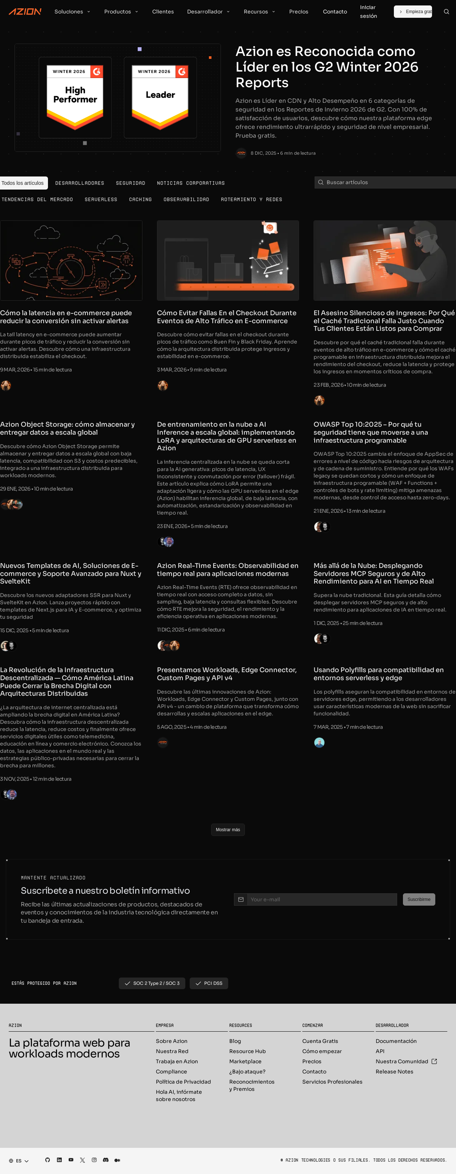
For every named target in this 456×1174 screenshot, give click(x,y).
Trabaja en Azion (177, 1061)
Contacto (314, 1071)
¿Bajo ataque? (247, 1071)
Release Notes (394, 1071)
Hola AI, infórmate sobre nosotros (179, 1095)
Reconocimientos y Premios (252, 1085)
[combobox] (16, 1161)
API (380, 1051)
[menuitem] (80, 183)
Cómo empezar (322, 1051)
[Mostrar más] (228, 830)
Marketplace (245, 1061)
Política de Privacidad (183, 1081)
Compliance (171, 1071)
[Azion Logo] (25, 11)
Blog (235, 1041)
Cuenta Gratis (320, 1041)
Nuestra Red (172, 1051)
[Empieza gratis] (413, 11)
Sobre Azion (171, 1041)
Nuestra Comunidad (406, 1061)
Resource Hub (247, 1051)
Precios (312, 1061)
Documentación (396, 1041)
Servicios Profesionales (332, 1081)
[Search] (446, 11)
